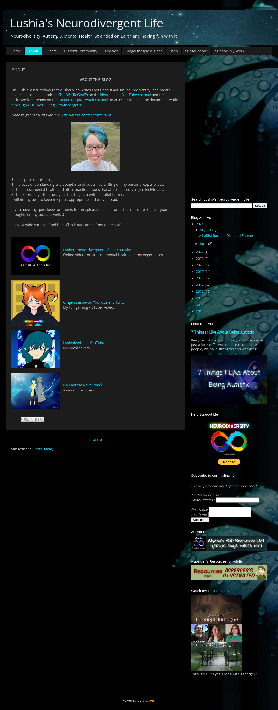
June (204, 243)
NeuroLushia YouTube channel (125, 94)
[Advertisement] (229, 92)
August (206, 230)
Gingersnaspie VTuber (143, 51)
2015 (200, 298)
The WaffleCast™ (73, 94)
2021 (200, 258)
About (33, 51)
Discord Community (80, 51)
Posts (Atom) (43, 449)
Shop (173, 51)
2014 (200, 305)
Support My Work (229, 51)
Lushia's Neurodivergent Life (86, 23)
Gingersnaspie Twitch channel (83, 99)
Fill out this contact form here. (87, 115)
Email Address (203, 500)
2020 (200, 265)
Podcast (111, 51)
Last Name (199, 514)
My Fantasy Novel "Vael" (83, 385)
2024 (200, 224)
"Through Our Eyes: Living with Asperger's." (47, 104)
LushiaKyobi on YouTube (83, 342)
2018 (200, 278)
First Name (200, 509)
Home (16, 51)
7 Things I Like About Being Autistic (222, 332)
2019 (200, 272)
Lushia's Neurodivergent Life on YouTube (97, 249)
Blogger (148, 700)
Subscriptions (196, 51)
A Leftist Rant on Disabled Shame (226, 236)
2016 (200, 291)
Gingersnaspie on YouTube (85, 302)
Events (51, 51)
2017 (200, 285)
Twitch (121, 302)
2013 (200, 311)
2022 (200, 252)
